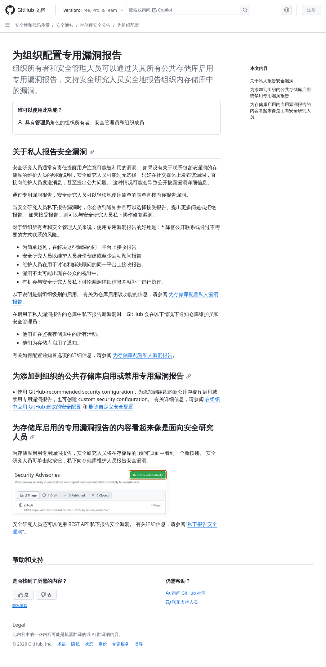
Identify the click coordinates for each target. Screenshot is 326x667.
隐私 (75, 644)
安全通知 (65, 25)
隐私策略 (19, 605)
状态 (89, 644)
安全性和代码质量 (32, 25)
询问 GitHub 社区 (186, 593)
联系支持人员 (182, 602)
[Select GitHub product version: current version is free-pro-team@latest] (93, 10)
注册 (311, 10)
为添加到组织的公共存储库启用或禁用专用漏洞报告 (101, 376)
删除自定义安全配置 (111, 406)
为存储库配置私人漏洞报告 (142, 355)
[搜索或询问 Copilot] (188, 10)
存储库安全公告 (95, 25)
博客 (138, 644)
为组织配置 (128, 25)
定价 (102, 644)
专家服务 (120, 644)
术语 (61, 644)
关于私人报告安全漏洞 (53, 151)
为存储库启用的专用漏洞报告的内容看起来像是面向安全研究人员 (112, 432)
